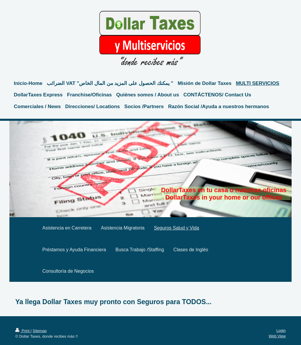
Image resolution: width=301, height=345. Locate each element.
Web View (277, 336)
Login (281, 330)
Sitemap (40, 331)
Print (23, 331)
